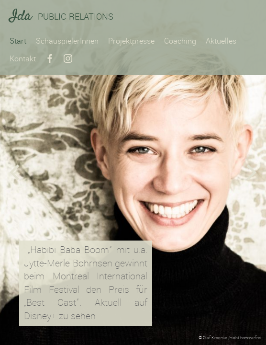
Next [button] (251, 172)
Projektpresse (131, 40)
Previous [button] (14, 172)
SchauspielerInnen (67, 40)
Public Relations (61, 17)
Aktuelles (221, 40)
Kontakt (23, 58)
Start (18, 40)
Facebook (49, 58)
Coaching (180, 40)
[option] (133, 172)
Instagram (68, 58)
